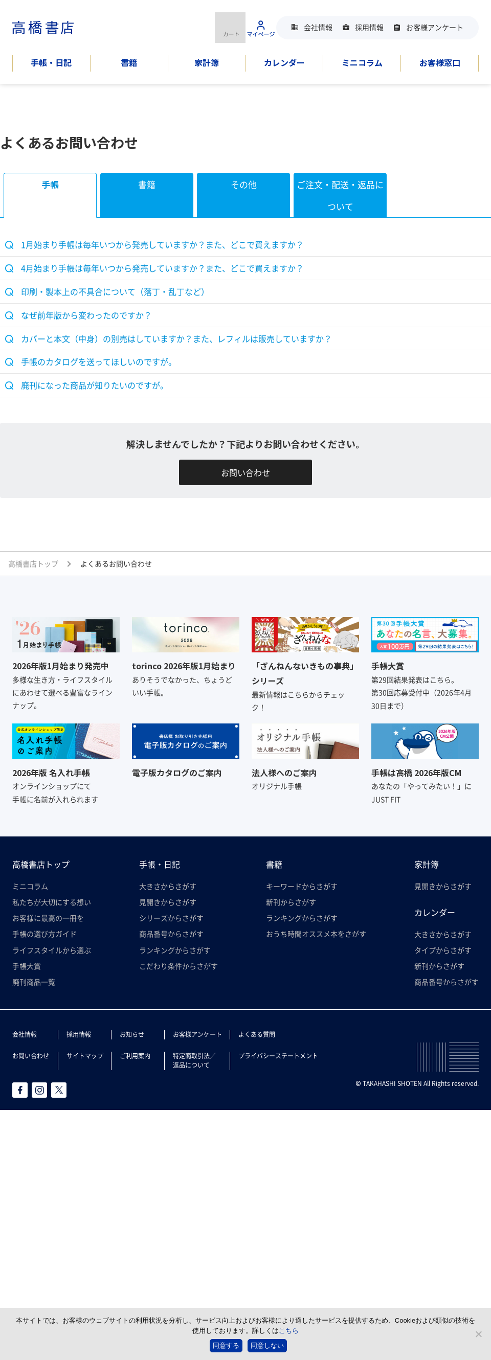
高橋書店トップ (41, 864)
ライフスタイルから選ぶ (51, 950)
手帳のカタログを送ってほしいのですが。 (98, 361)
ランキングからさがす (175, 950)
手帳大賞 (26, 966)
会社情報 (318, 27)
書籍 (129, 62)
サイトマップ (84, 1055)
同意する (226, 1345)
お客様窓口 (439, 62)
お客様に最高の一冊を (48, 918)
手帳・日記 (51, 62)
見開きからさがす (167, 902)
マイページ (261, 27)
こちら (289, 1330)
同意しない (267, 1345)
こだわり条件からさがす (178, 966)
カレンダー (284, 62)
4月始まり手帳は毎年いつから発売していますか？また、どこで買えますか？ (162, 268)
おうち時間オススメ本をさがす (316, 933)
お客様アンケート (434, 27)
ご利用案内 (135, 1055)
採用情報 (369, 27)
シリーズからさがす (171, 918)
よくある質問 (256, 1034)
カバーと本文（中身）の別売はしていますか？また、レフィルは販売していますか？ (176, 338)
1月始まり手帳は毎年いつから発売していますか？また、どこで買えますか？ (162, 244)
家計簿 (206, 62)
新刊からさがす (291, 902)
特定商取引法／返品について (194, 1060)
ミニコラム (362, 62)
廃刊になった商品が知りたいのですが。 (94, 385)
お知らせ (132, 1034)
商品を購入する (230, 27)
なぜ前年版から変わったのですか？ (86, 315)
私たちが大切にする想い (51, 902)
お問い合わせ (245, 472)
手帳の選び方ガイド (44, 933)
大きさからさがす (167, 886)
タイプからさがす (443, 950)
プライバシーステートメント (278, 1055)
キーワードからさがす (302, 886)
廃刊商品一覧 (33, 982)
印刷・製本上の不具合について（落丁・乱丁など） (115, 291)
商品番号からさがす (171, 933)
